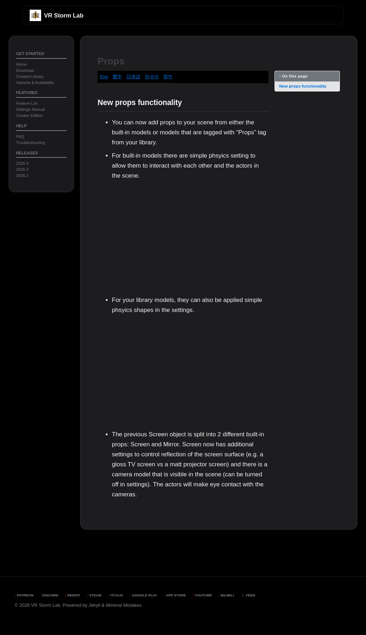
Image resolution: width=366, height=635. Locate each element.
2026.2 (22, 175)
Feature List (26, 103)
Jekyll (94, 605)
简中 (168, 76)
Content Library (30, 76)
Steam (94, 595)
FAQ (20, 136)
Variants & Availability (35, 82)
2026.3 (22, 169)
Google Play (143, 595)
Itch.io (115, 595)
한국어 (152, 76)
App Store (175, 595)
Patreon (24, 595)
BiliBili (226, 595)
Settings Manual (30, 109)
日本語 (133, 76)
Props (111, 61)
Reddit (72, 595)
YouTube (202, 595)
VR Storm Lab (63, 16)
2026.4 (22, 163)
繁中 (117, 76)
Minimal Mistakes (124, 605)
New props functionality (302, 86)
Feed (248, 595)
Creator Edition (29, 115)
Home (21, 64)
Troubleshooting (30, 142)
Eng (104, 76)
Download (25, 70)
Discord (49, 595)
